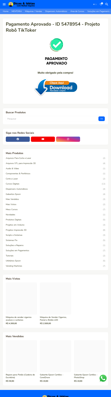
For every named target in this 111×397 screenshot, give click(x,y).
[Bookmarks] (101, 4)
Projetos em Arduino (55, 225)
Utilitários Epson (55, 260)
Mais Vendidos (55, 199)
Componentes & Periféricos (55, 173)
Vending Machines (55, 266)
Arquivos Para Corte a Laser (55, 158)
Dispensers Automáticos (56, 11)
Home (5, 11)
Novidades (55, 214)
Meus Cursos (55, 209)
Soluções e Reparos (55, 245)
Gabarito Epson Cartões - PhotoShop (85, 376)
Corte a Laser (55, 178)
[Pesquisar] (107, 4)
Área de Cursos (77, 11)
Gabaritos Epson (55, 194)
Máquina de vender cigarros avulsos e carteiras (19, 318)
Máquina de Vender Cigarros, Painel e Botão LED (53, 318)
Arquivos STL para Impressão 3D (55, 163)
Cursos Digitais (55, 183)
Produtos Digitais (55, 219)
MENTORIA (17, 11)
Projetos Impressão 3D (55, 230)
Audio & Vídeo (55, 168)
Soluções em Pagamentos (99, 11)
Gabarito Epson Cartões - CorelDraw (51, 376)
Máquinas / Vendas (33, 11)
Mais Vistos (55, 204)
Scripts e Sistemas (55, 235)
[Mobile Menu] (4, 4)
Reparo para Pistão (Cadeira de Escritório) (20, 376)
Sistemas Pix (55, 240)
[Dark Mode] (94, 4)
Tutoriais (55, 255)
